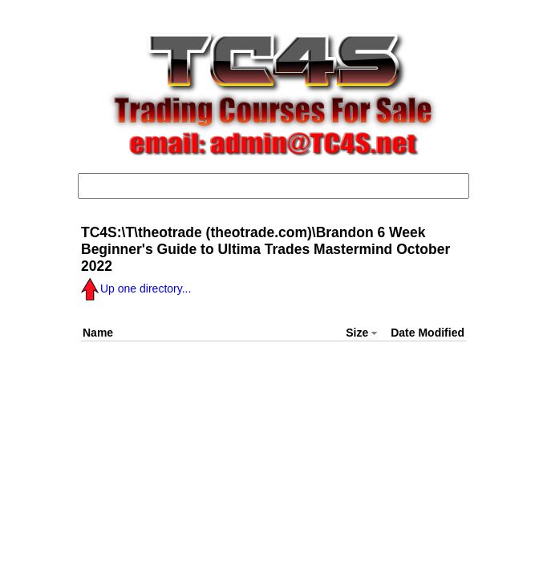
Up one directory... (136, 288)
